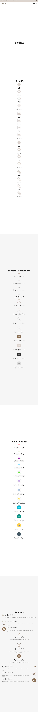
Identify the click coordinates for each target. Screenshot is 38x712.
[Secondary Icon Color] (19, 310)
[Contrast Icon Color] (19, 319)
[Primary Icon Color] (19, 301)
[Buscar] (36, 3)
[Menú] (34, 3)
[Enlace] (5, 3)
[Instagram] (36, 1)
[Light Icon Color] (19, 328)
